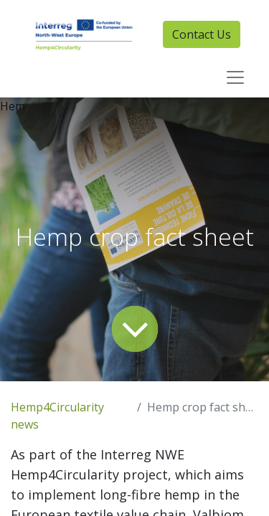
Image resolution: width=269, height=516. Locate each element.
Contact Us (201, 34)
